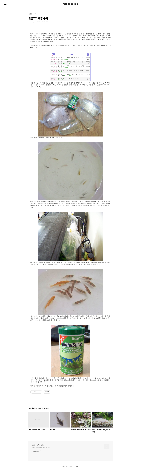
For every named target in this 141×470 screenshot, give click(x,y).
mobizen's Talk (70, 4)
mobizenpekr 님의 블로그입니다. (41, 447)
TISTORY (71, 466)
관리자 (77, 466)
